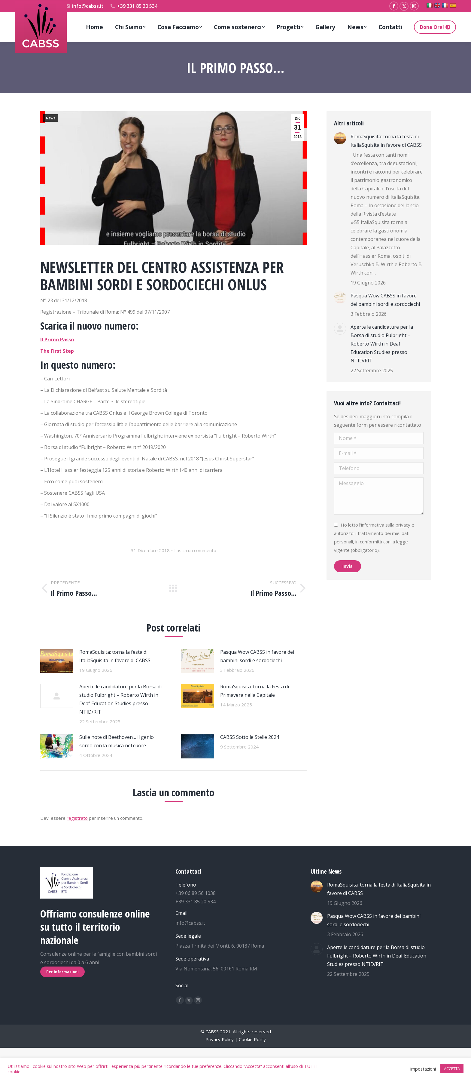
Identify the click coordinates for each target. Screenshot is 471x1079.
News (50, 118)
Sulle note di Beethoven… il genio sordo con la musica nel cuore (116, 741)
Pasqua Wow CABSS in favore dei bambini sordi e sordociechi (257, 656)
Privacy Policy (219, 1039)
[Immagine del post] (56, 661)
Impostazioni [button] (423, 1068)
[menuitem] (94, 27)
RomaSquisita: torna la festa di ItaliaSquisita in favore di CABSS (114, 656)
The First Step (57, 351)
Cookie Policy (252, 1039)
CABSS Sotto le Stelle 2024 (249, 737)
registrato (77, 818)
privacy (403, 525)
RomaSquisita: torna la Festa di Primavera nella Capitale (254, 690)
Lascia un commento (195, 550)
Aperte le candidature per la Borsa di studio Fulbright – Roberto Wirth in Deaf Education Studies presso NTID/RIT (120, 699)
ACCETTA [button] (452, 1068)
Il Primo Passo (57, 339)
